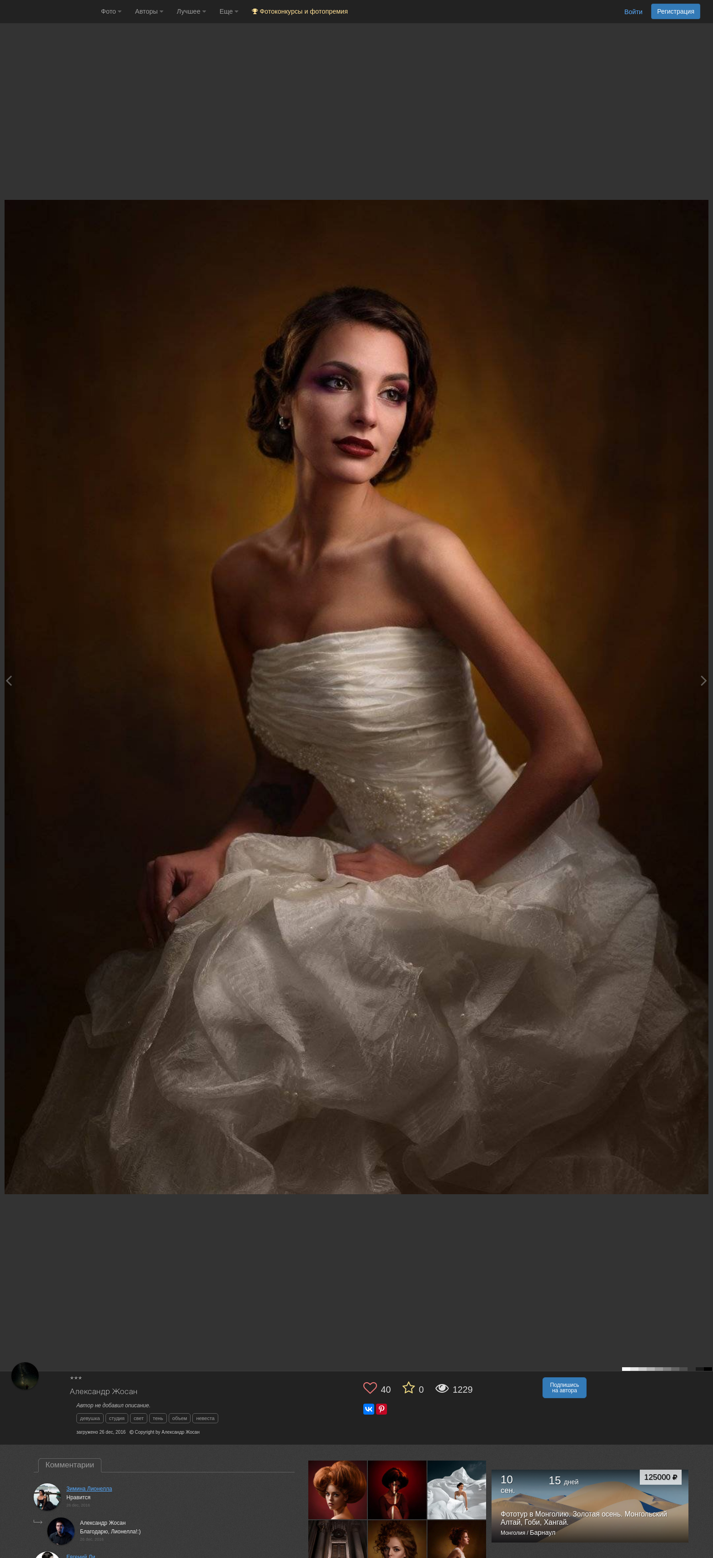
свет (139, 1418)
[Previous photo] (8, 680)
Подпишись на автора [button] (564, 1388)
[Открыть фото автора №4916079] (337, 1490)
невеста (205, 1418)
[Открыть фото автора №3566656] (397, 1490)
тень (158, 1418)
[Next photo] (704, 680)
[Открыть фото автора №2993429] (337, 1549)
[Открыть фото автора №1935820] (397, 1549)
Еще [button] (229, 11)
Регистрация (675, 11)
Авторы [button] (149, 11)
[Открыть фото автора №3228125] (457, 1490)
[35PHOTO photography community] (49, 12)
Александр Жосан (104, 1392)
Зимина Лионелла (89, 1489)
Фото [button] (111, 11)
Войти (633, 12)
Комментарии (69, 1465)
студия (117, 1418)
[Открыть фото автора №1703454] (457, 1549)
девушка (90, 1418)
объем (179, 1418)
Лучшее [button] (191, 11)
